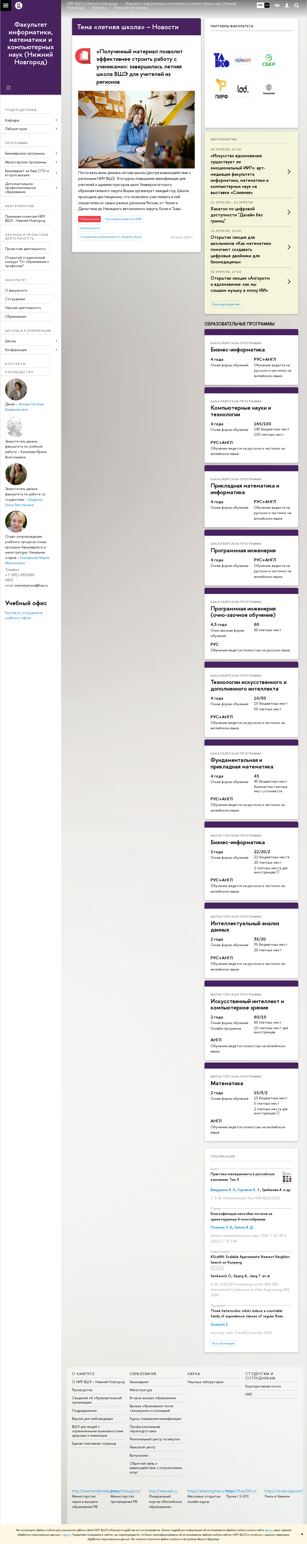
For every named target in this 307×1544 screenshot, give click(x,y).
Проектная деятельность (25, 248)
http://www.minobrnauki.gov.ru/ (96, 1491)
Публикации (223, 1156)
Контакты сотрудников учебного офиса (24, 615)
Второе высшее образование (153, 1398)
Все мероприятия (226, 304)
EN (267, 5)
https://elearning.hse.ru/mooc (210, 1491)
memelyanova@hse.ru (31, 585)
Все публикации (223, 1343)
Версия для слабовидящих (92, 1418)
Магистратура (141, 1389)
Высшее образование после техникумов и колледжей (151, 1408)
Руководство (82, 1389)
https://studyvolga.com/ (284, 1491)
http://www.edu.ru (163, 1491)
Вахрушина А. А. (223, 1189)
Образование (15, 316)
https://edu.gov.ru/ (126, 1491)
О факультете (16, 290)
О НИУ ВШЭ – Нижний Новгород (98, 1381)
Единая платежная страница (94, 1443)
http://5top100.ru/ (241, 1491)
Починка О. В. (222, 1227)
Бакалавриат (139, 1381)
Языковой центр (142, 1447)
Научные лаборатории (205, 1381)
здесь (268, 1530)
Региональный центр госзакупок (155, 1439)
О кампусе (83, 1373)
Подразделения (84, 1410)
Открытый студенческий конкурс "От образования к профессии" (27, 261)
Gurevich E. (219, 1324)
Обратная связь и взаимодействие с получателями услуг (156, 1467)
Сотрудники (15, 298)
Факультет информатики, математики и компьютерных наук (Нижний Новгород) (30, 43)
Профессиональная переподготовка (145, 1428)
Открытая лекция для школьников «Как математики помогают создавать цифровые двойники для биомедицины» (241, 249)
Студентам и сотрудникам (260, 1375)
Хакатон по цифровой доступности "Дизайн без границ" (237, 215)
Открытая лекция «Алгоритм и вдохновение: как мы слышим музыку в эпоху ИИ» (240, 284)
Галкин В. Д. (244, 1227)
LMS (248, 1394)
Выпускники (139, 1455)
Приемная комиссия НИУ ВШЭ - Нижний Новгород (25, 218)
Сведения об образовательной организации (97, 1400)
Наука (194, 1373)
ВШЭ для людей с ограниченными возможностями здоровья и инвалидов (97, 1431)
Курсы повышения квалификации (155, 1418)
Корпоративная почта (263, 1386)
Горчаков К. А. (249, 1189)
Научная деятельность (23, 307)
